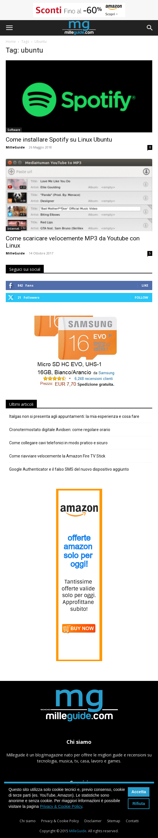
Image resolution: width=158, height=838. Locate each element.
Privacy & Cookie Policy (60, 820)
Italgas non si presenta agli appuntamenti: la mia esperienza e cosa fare (74, 416)
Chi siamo (28, 820)
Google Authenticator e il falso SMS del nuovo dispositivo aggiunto (69, 469)
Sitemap (113, 820)
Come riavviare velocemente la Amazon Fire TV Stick (57, 456)
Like (145, 285)
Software (13, 130)
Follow (141, 297)
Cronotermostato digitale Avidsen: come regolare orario (59, 429)
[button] (9, 28)
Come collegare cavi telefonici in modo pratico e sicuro (58, 443)
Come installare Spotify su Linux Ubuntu (59, 139)
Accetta (139, 791)
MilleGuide (15, 147)
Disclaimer (93, 820)
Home (11, 41)
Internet (13, 229)
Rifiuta (138, 803)
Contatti (132, 820)
